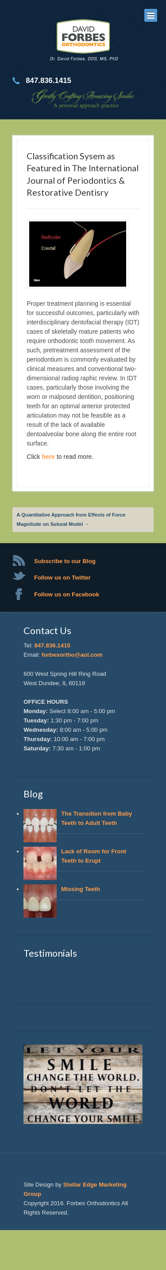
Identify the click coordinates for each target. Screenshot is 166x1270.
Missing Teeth (82, 889)
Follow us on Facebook (66, 594)
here (49, 456)
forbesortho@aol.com (72, 654)
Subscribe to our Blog (65, 561)
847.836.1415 (52, 645)
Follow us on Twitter (62, 577)
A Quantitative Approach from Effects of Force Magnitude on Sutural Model (71, 519)
